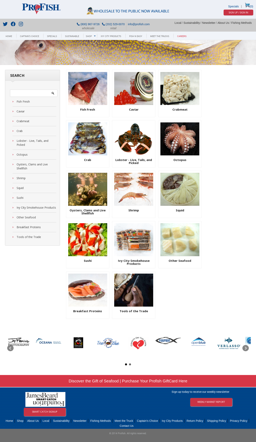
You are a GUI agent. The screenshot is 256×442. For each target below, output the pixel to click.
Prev (10, 348)
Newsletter (208, 22)
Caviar (21, 111)
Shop (89, 36)
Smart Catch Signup (44, 411)
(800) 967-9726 (88, 24)
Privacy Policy (238, 420)
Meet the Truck (124, 420)
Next (245, 348)
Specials (233, 6)
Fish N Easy (135, 36)
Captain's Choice (29, 36)
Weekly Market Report (211, 402)
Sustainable (72, 36)
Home (9, 36)
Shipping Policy (216, 420)
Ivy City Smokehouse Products (36, 207)
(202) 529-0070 (113, 24)
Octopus (22, 154)
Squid (20, 188)
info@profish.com (138, 24)
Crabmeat (23, 121)
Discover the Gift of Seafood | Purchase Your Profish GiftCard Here (128, 381)
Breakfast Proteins (29, 227)
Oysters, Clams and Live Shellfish (32, 166)
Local (178, 22)
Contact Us (126, 425)
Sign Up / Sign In (238, 12)
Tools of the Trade (29, 237)
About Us (223, 22)
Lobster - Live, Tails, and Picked (32, 143)
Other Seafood (26, 217)
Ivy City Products (111, 36)
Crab (20, 131)
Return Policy (195, 420)
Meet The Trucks (159, 36)
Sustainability (191, 22)
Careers (182, 36)
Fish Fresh (23, 101)
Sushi (20, 198)
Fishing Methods (241, 22)
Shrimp (21, 178)
